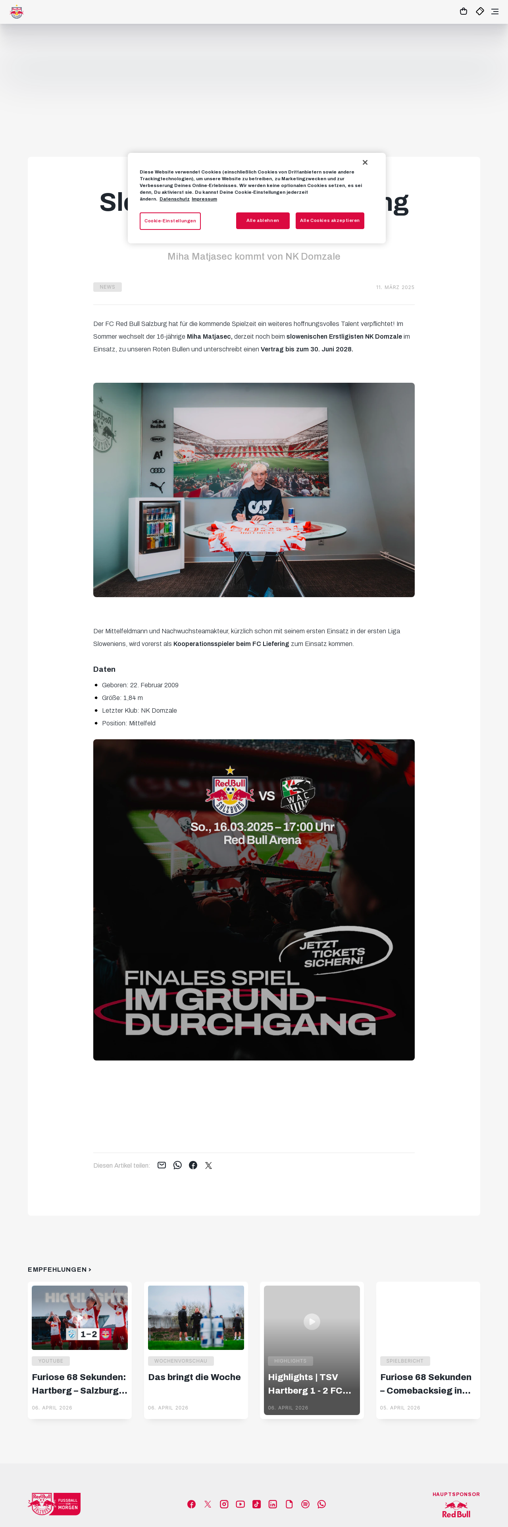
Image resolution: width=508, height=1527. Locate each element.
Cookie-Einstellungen (170, 220)
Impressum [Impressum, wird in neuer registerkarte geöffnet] (204, 199)
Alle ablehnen (262, 220)
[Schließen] (365, 162)
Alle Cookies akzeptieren (330, 220)
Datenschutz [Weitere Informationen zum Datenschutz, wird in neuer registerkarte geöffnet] (175, 199)
